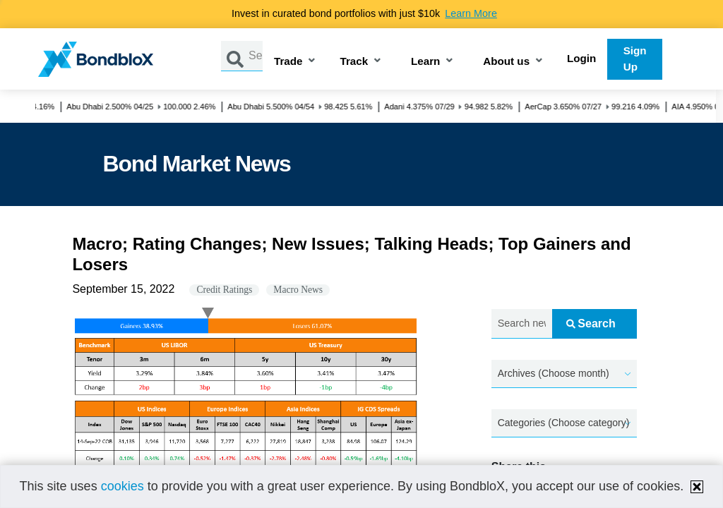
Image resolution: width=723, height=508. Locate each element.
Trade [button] (288, 62)
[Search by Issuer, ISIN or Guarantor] (256, 56)
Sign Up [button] (635, 58)
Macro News (298, 289)
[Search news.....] (521, 324)
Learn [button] (425, 62)
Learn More (471, 13)
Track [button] (354, 62)
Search (590, 323)
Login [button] (581, 58)
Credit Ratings (224, 289)
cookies (122, 486)
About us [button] (506, 62)
